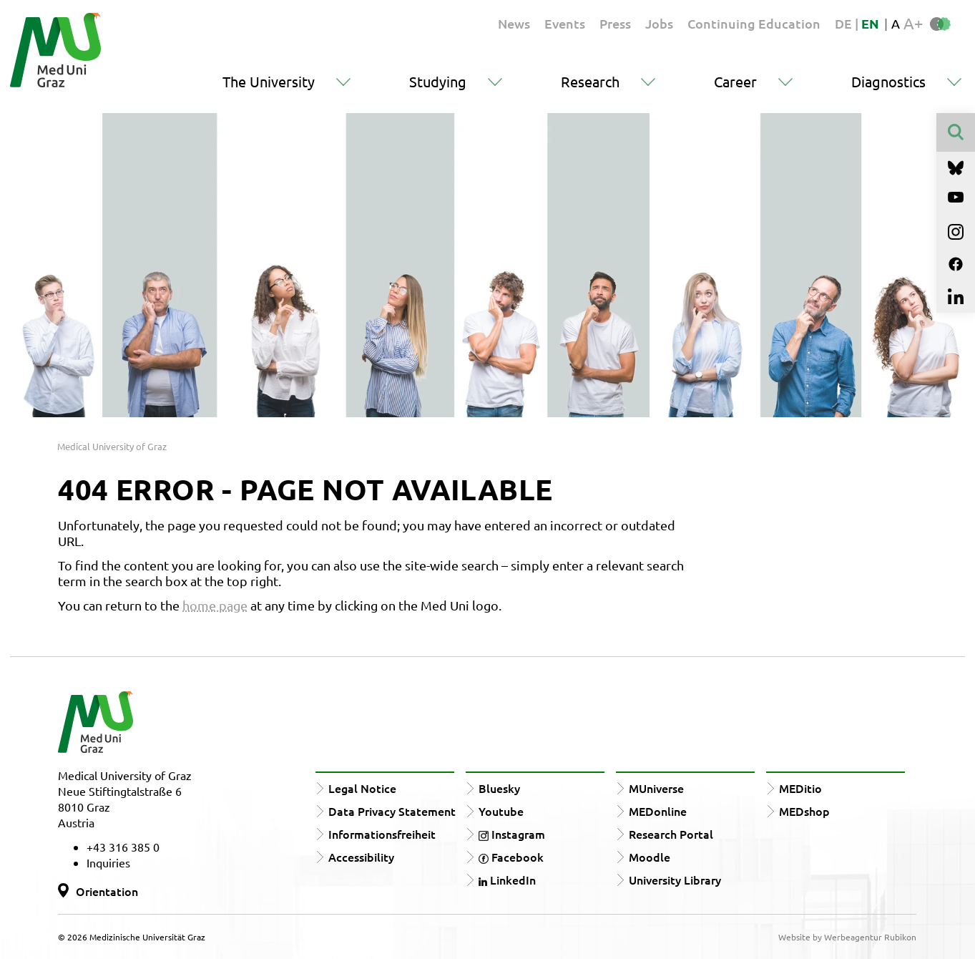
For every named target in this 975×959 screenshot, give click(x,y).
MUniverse (656, 788)
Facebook (511, 857)
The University (268, 81)
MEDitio (800, 788)
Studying (437, 81)
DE (845, 23)
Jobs (659, 23)
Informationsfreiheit (382, 834)
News (514, 23)
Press (615, 23)
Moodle (649, 857)
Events (564, 23)
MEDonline (658, 811)
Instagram (512, 834)
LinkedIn (507, 879)
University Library (675, 879)
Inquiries (108, 862)
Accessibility (361, 857)
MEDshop (804, 811)
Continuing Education (753, 23)
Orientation (107, 891)
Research (590, 81)
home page (215, 605)
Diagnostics (888, 81)
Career (735, 81)
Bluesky (499, 788)
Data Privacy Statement (392, 811)
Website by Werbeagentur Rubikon (847, 937)
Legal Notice (362, 788)
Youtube (501, 811)
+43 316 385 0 (123, 846)
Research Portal (671, 834)
